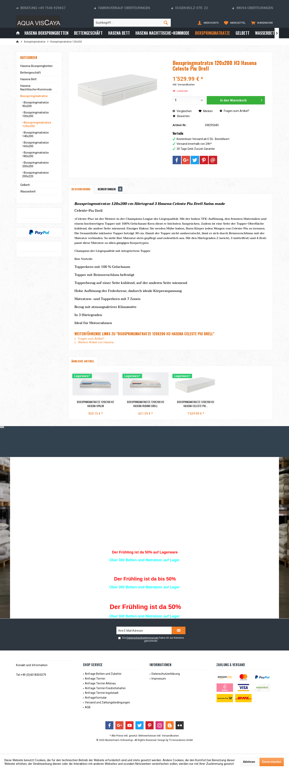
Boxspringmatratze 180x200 (35, 154)
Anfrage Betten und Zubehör (103, 673)
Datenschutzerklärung (166, 673)
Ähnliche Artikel (82, 361)
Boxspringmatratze (34, 96)
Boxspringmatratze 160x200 (35, 144)
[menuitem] (261, 23)
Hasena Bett (28, 79)
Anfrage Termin (95, 678)
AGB (88, 707)
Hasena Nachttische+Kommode (36, 87)
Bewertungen (110, 188)
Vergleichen (182, 111)
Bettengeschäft (30, 72)
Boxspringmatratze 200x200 (35, 164)
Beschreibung (80, 189)
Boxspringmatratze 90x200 (35, 104)
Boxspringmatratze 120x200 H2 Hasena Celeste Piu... (195, 404)
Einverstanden (271, 761)
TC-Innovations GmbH (181, 740)
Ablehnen (249, 761)
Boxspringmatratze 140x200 (35, 134)
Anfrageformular (96, 697)
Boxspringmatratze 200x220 (35, 174)
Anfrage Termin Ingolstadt (101, 692)
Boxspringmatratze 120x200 (36, 124)
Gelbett (25, 185)
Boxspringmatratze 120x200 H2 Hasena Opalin (95, 404)
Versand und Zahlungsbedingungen (107, 702)
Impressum (159, 678)
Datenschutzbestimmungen (142, 637)
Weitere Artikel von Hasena (94, 342)
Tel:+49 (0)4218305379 (31, 675)
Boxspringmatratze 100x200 (35, 114)
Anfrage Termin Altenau (100, 683)
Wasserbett (28, 191)
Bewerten (181, 116)
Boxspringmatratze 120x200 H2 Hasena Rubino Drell (145, 404)
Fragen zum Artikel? (234, 110)
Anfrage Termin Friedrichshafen (105, 688)
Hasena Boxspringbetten (36, 66)
